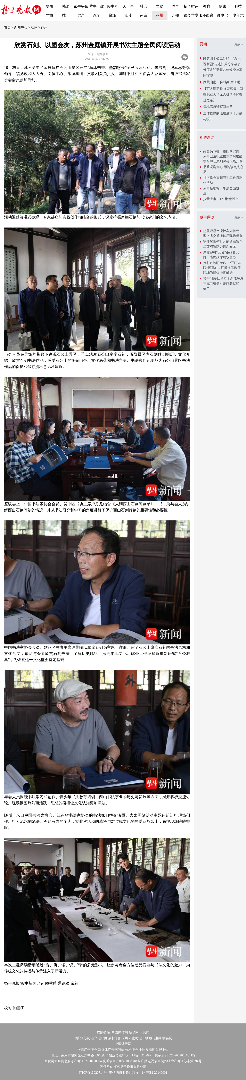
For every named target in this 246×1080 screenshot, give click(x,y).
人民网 (144, 1032)
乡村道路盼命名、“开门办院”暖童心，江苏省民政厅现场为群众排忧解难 (222, 267)
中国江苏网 (82, 1038)
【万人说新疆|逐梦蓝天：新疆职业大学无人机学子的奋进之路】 (223, 94)
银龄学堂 (191, 15)
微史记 (222, 15)
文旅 (49, 15)
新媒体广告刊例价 (111, 1049)
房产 (81, 15)
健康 (222, 6)
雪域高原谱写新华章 (218, 106)
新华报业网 (99, 1038)
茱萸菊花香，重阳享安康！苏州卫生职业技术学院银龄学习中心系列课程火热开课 (223, 156)
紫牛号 (112, 6)
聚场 (112, 15)
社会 (143, 6)
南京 (143, 15)
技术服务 (131, 1049)
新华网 (134, 1032)
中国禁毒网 (123, 1044)
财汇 (65, 15)
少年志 (238, 15)
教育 (206, 6)
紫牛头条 (81, 6)
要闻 (49, 6)
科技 (238, 6)
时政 (65, 6)
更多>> (238, 44)
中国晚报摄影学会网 (157, 1038)
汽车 (96, 15)
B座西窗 (206, 15)
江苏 (128, 15)
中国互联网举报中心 (154, 1049)
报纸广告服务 (87, 1049)
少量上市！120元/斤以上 (220, 199)
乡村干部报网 (118, 1038)
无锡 (175, 15)
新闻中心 (20, 27)
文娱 (159, 6)
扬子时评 (191, 6)
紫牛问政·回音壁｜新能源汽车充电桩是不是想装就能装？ (223, 283)
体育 (175, 6)
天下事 (128, 6)
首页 (7, 27)
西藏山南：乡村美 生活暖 (221, 82)
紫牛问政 (96, 6)
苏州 (159, 15)
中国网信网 (120, 1032)
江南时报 (135, 1038)
